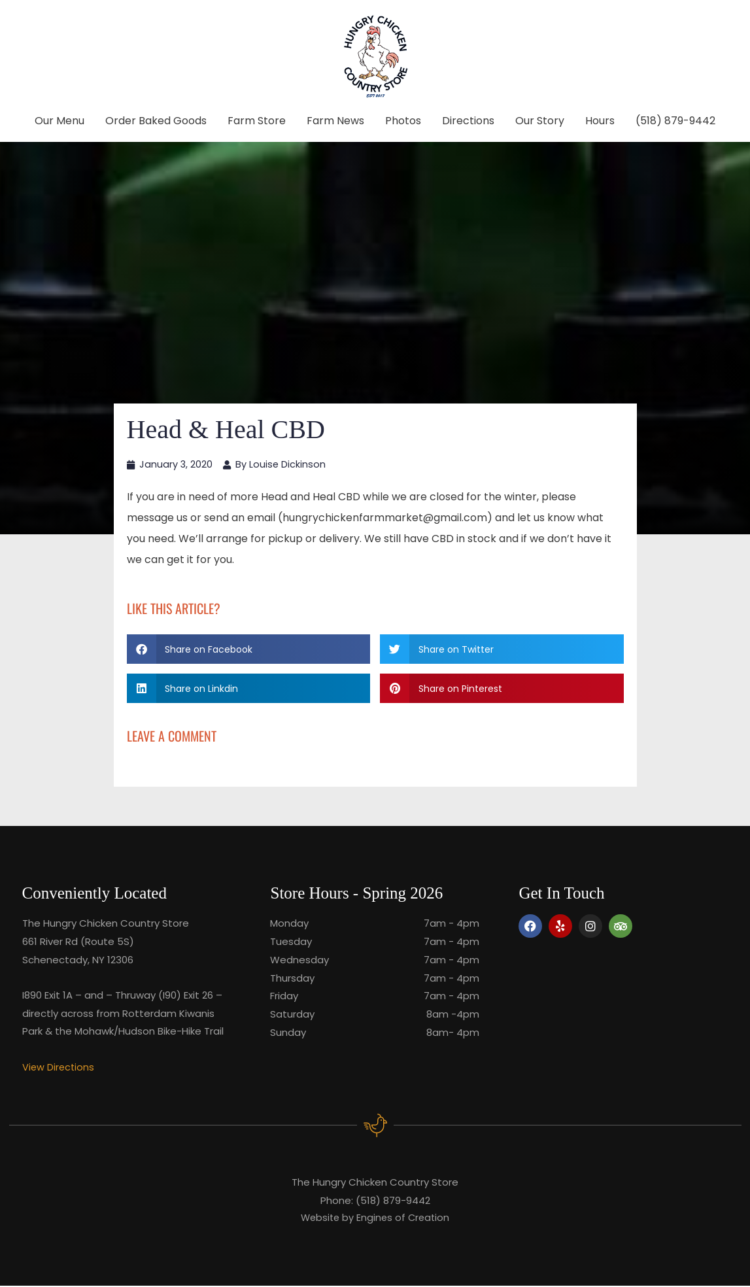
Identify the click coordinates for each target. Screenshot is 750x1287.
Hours (600, 120)
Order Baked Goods (156, 120)
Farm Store (257, 120)
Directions (468, 120)
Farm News (335, 120)
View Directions (59, 1067)
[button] (249, 649)
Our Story (539, 120)
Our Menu (59, 120)
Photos (403, 120)
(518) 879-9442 (675, 120)
